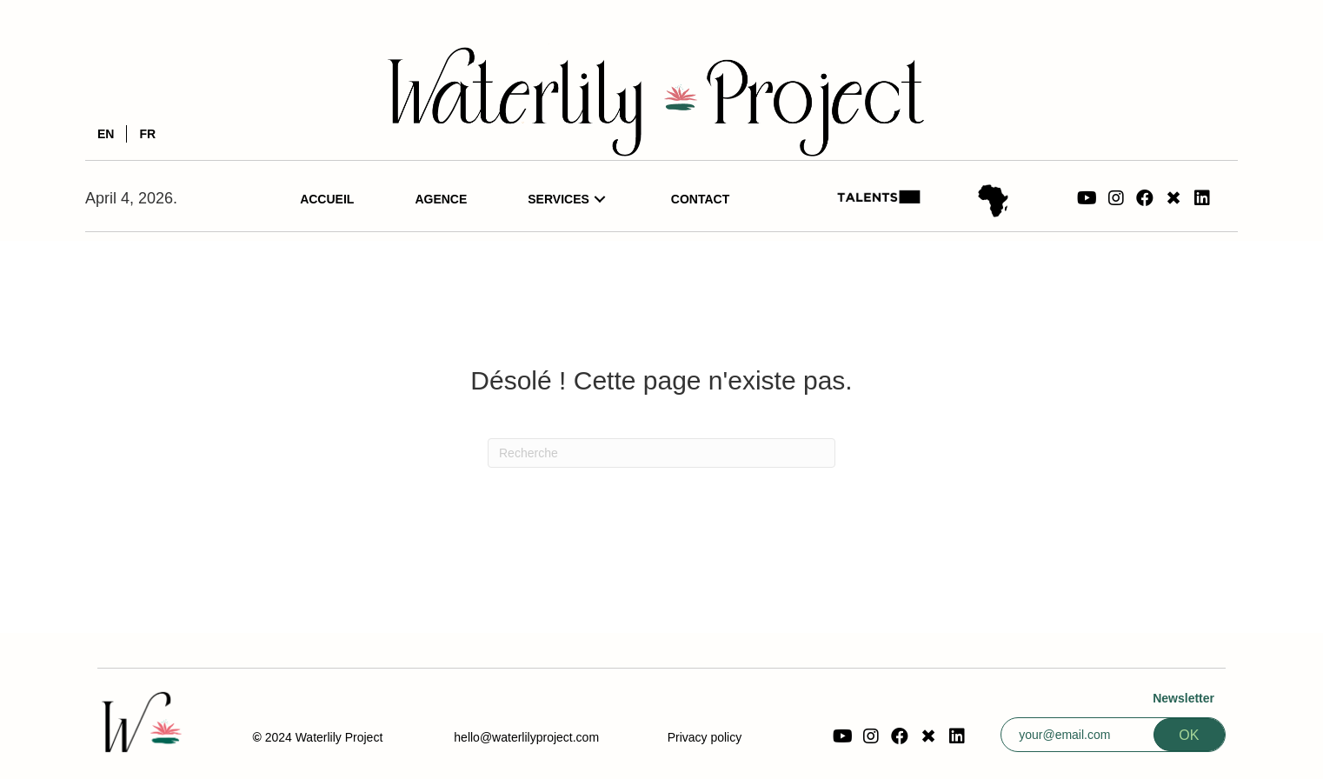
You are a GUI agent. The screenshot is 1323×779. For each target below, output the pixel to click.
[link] (326, 199)
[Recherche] (661, 453)
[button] (1087, 199)
